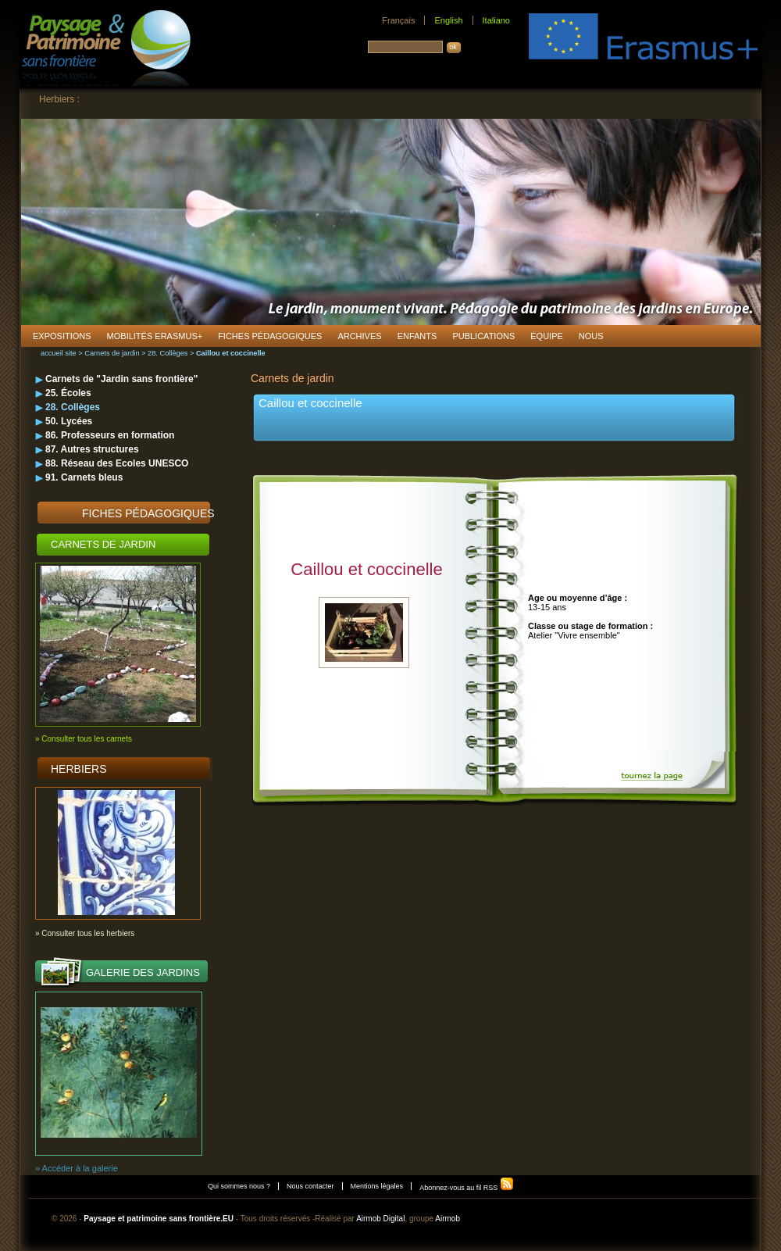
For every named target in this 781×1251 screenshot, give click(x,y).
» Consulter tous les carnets (83, 739)
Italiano (496, 20)
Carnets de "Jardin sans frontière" (121, 379)
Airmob (447, 1218)
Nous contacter (310, 1186)
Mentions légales (377, 1186)
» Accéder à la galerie (76, 1168)
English (448, 20)
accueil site (59, 353)
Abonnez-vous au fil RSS (466, 1188)
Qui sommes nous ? (239, 1186)
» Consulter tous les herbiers (84, 933)
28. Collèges (167, 353)
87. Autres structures (92, 449)
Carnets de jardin (111, 353)
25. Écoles (68, 393)
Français (398, 20)
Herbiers (79, 769)
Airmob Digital (380, 1218)
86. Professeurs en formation (109, 435)
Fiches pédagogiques (148, 513)
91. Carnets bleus (84, 477)
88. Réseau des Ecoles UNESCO (116, 463)
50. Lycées (68, 421)
